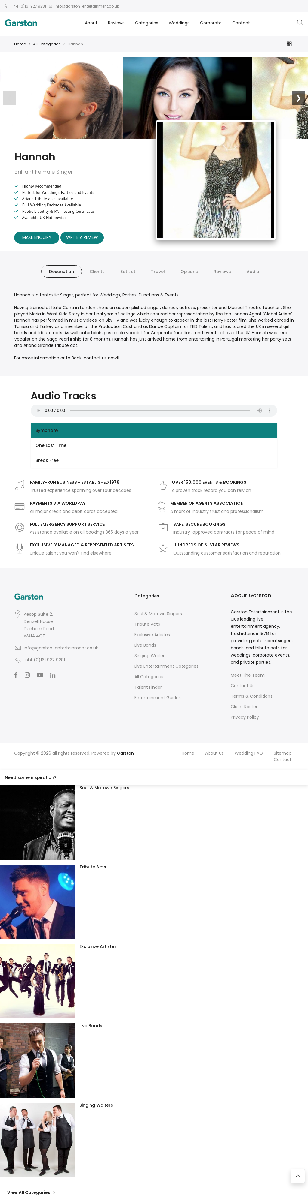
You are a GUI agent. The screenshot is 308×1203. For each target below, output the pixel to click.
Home (20, 44)
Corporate (211, 23)
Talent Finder (148, 687)
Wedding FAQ (249, 753)
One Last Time (50, 445)
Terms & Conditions (252, 696)
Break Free (47, 460)
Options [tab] (189, 272)
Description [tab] (61, 272)
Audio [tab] (253, 272)
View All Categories (31, 1192)
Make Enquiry (36, 237)
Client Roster (244, 707)
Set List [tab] (127, 272)
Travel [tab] (158, 272)
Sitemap (282, 753)
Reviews (116, 23)
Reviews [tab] (222, 272)
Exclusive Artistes (152, 635)
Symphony (46, 430)
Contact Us (242, 686)
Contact (241, 23)
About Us (214, 753)
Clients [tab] (97, 272)
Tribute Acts (147, 624)
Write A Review (82, 237)
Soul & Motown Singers (158, 614)
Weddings (179, 23)
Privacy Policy (245, 717)
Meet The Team (248, 675)
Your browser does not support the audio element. (154, 411)
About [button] (91, 23)
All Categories (47, 44)
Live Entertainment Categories (166, 666)
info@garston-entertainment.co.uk (61, 648)
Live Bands (145, 645)
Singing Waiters (150, 656)
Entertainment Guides (157, 698)
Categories (146, 23)
